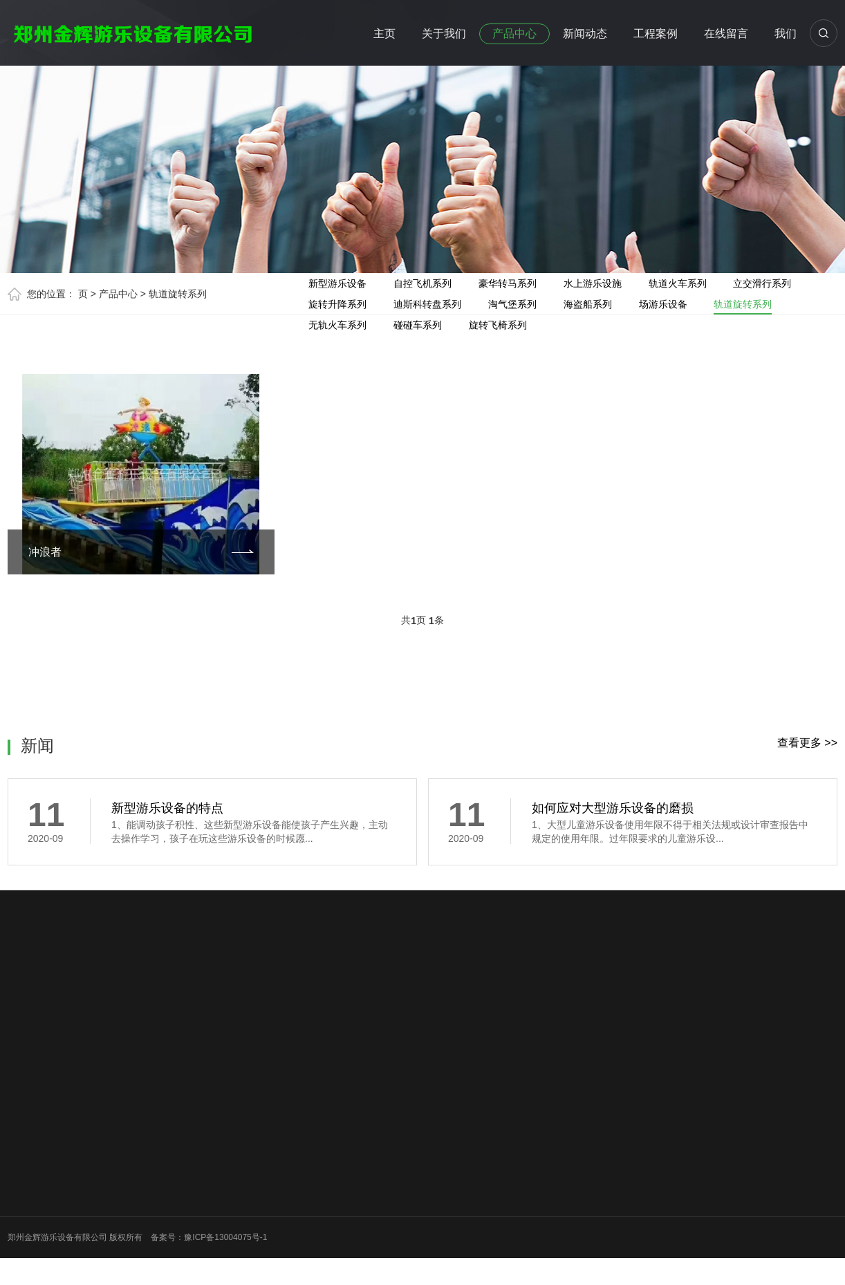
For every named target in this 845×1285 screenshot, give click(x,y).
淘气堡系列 (512, 304)
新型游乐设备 (337, 283)
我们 (785, 33)
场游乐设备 (663, 304)
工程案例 (655, 33)
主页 (384, 33)
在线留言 (726, 33)
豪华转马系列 (508, 283)
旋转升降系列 (337, 304)
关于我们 (444, 33)
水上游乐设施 (593, 283)
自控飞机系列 (422, 283)
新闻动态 (585, 33)
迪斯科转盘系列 (427, 304)
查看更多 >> (807, 743)
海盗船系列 (588, 304)
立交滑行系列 (762, 283)
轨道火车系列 (678, 283)
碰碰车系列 (417, 324)
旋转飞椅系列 (498, 324)
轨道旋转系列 (178, 293)
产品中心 (514, 33)
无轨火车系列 (337, 324)
